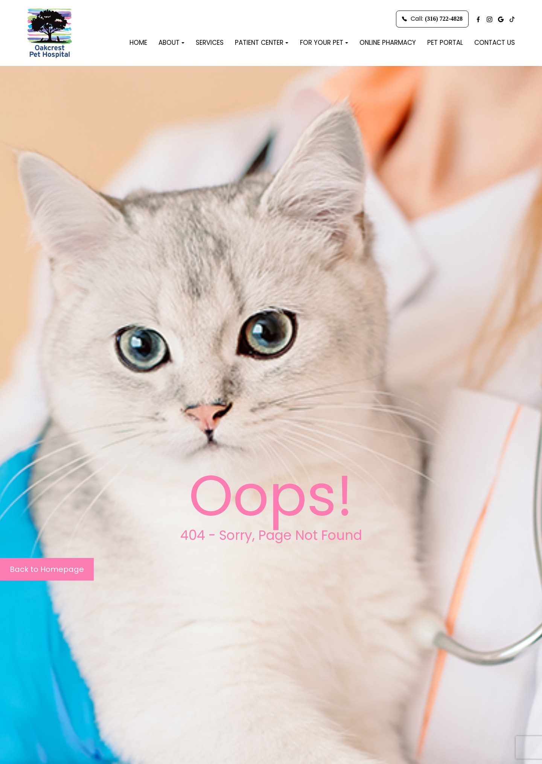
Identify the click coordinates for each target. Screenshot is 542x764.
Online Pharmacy (387, 42)
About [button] (171, 42)
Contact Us (494, 42)
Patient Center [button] (261, 42)
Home (138, 42)
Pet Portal (445, 42)
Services (210, 42)
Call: (432, 18)
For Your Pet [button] (324, 42)
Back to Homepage (47, 569)
